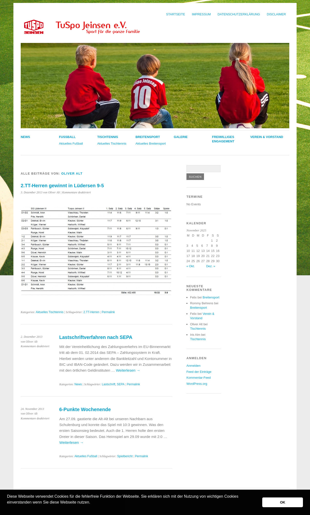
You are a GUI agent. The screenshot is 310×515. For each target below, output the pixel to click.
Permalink (108, 312)
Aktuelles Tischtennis (111, 143)
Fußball (67, 137)
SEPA (121, 384)
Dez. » (210, 266)
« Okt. (190, 266)
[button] (8, 508)
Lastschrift (108, 384)
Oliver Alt (72, 173)
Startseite (175, 14)
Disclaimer (276, 14)
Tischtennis (107, 137)
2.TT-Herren (91, 312)
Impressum (201, 14)
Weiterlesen (128, 370)
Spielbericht (125, 456)
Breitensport (148, 137)
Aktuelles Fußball (71, 143)
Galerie (181, 137)
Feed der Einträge (198, 372)
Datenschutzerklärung (239, 14)
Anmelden (193, 365)
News (25, 137)
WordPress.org (196, 384)
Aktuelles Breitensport (151, 143)
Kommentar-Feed (198, 377)
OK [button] (282, 502)
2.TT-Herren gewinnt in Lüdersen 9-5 (62, 185)
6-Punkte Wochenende (85, 409)
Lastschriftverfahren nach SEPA (95, 337)
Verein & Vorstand (266, 137)
